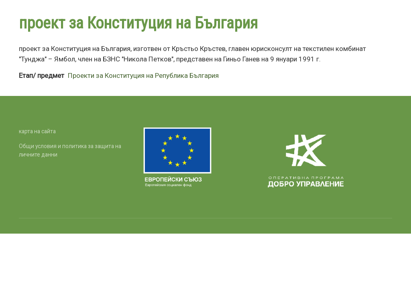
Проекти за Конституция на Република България (143, 75)
